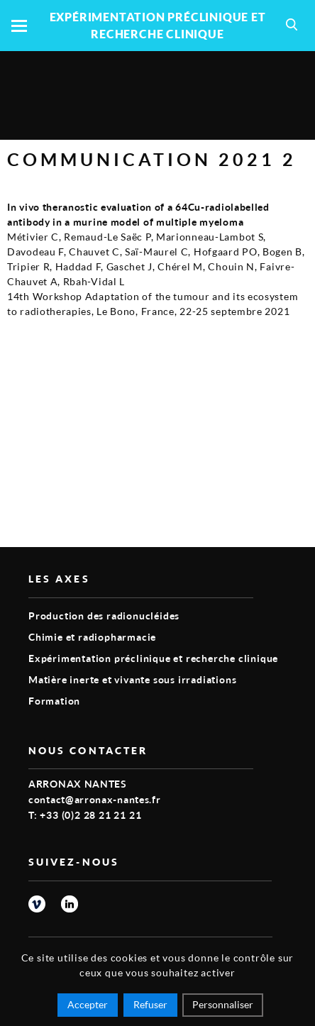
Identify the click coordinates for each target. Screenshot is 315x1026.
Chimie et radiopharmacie (92, 637)
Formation (54, 701)
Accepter (87, 1004)
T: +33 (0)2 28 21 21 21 (84, 815)
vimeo (36, 903)
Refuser (150, 1004)
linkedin (69, 903)
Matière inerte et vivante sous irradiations (132, 679)
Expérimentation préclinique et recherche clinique (153, 658)
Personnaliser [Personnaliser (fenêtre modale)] (222, 1004)
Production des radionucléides (103, 615)
